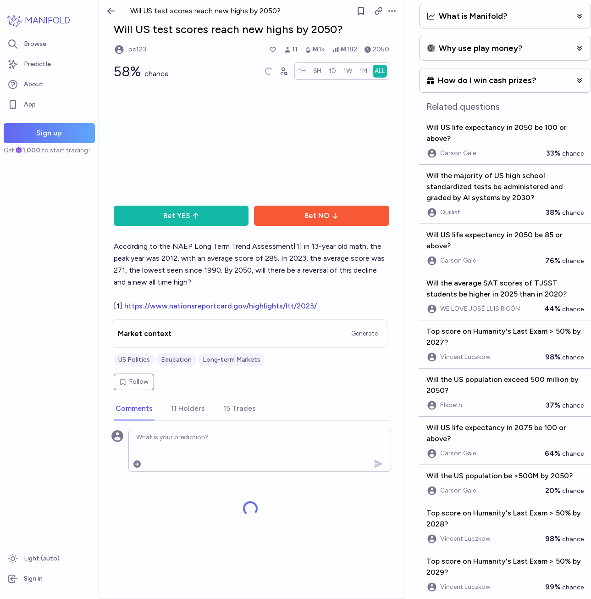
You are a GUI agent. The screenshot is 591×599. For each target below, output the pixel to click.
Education (176, 360)
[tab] (134, 408)
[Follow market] (361, 11)
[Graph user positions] (283, 71)
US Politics (134, 360)
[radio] (302, 71)
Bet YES (181, 215)
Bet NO (321, 215)
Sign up (49, 133)
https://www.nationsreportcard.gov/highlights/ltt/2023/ (220, 306)
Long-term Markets (231, 360)
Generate (364, 333)
